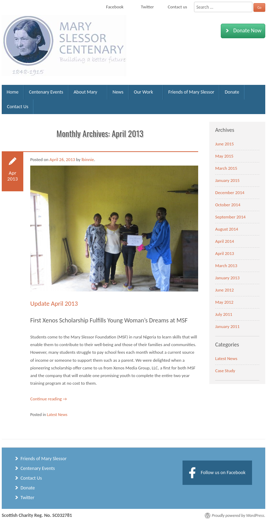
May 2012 (224, 302)
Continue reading (48, 398)
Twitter (27, 498)
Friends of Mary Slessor (191, 92)
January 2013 (227, 277)
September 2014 (230, 216)
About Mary (85, 92)
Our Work (143, 92)
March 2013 (226, 265)
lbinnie (87, 159)
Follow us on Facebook (223, 472)
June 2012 (224, 290)
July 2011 (223, 314)
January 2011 (227, 326)
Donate (232, 92)
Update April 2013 (54, 303)
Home (12, 92)
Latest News (57, 414)
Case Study (225, 370)
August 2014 (226, 229)
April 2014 (224, 241)
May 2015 (224, 156)
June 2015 (224, 143)
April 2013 (224, 253)
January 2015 (227, 180)
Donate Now (242, 30)
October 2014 (227, 204)
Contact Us (17, 107)
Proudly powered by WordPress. (238, 515)
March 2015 (226, 168)
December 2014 (229, 192)
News (118, 92)
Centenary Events (46, 92)
